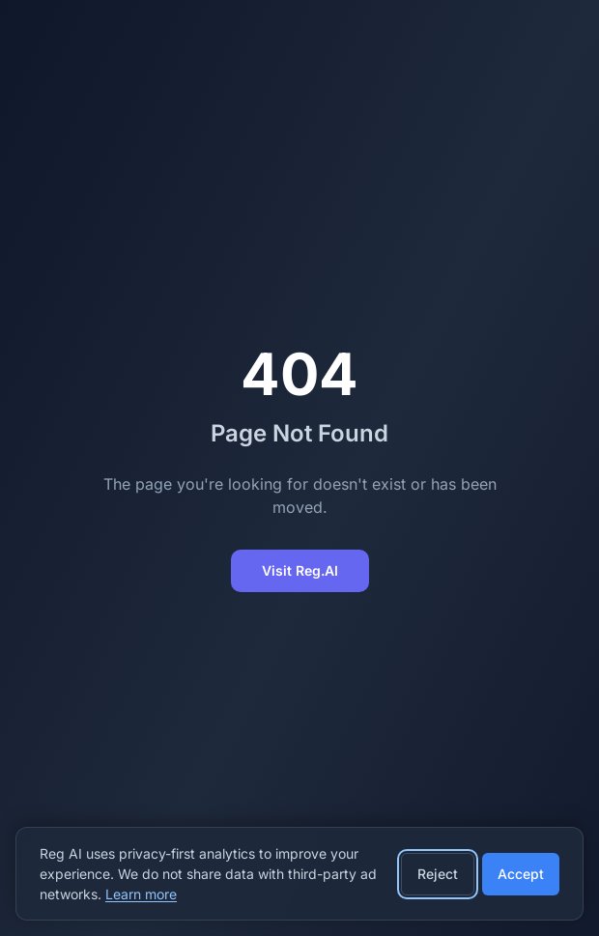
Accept (521, 873)
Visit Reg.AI (300, 570)
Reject (437, 873)
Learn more (141, 894)
